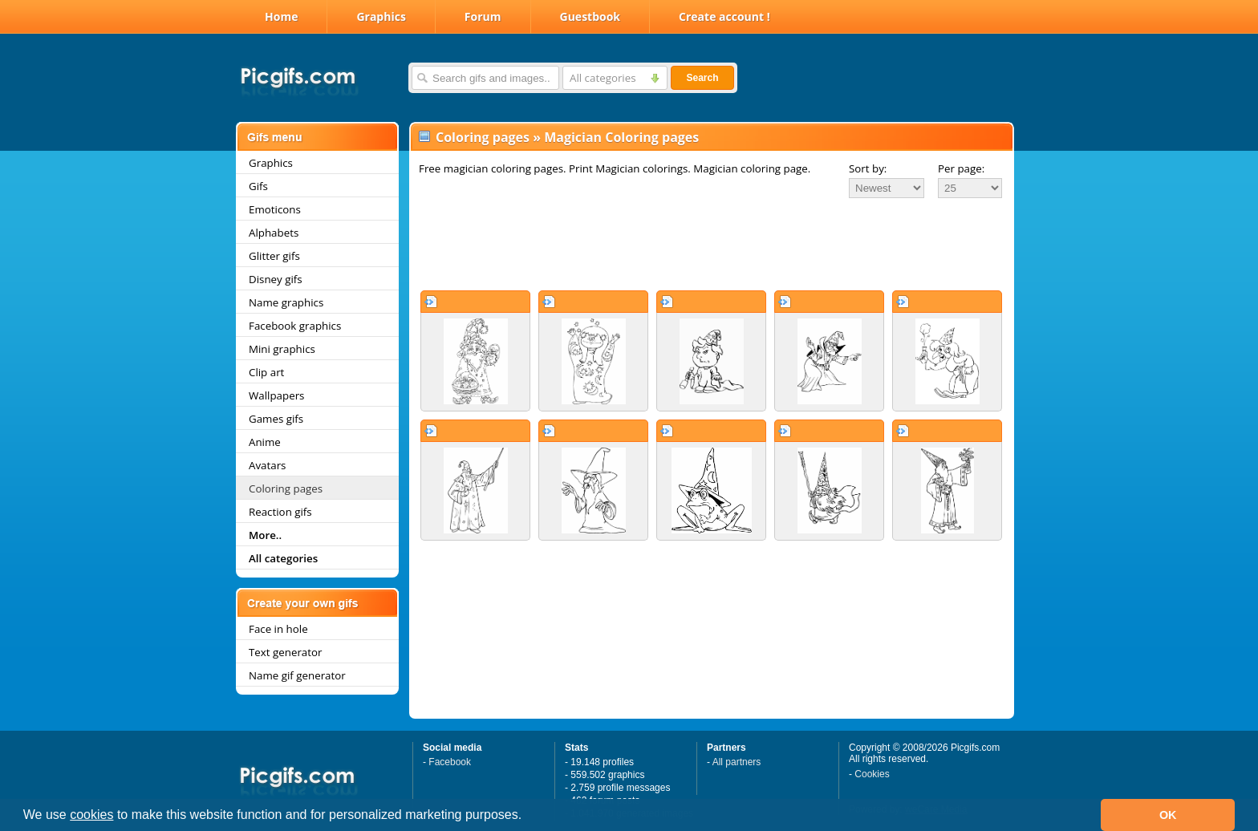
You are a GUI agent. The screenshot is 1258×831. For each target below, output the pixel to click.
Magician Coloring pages (621, 137)
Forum (483, 16)
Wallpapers (276, 395)
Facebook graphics (295, 325)
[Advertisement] (712, 244)
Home (281, 16)
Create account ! (724, 16)
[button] (528, 816)
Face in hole (278, 629)
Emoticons (275, 209)
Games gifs (276, 418)
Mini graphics (282, 349)
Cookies (871, 774)
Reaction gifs (280, 512)
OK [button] (1168, 815)
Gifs (258, 186)
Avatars (267, 465)
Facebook (449, 762)
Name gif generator (297, 675)
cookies (91, 814)
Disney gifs (275, 279)
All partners (736, 762)
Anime (265, 442)
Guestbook (590, 16)
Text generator (285, 652)
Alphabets (273, 232)
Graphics (380, 16)
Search (702, 77)
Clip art (266, 372)
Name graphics (286, 302)
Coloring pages (286, 488)
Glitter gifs (274, 256)
